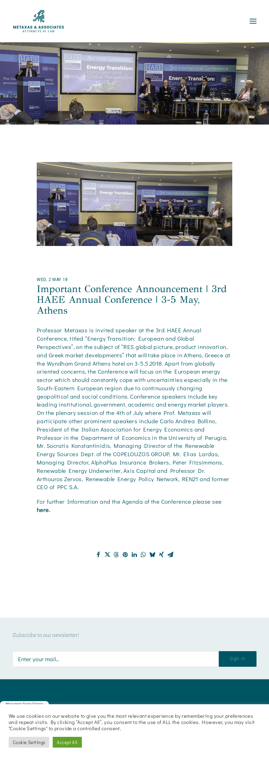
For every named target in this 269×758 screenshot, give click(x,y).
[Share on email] (170, 555)
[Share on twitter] (107, 555)
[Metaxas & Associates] (38, 21)
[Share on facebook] (98, 555)
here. (44, 510)
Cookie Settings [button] (29, 742)
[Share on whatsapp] (143, 555)
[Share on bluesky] (152, 555)
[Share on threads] (116, 555)
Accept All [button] (67, 742)
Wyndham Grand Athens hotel (86, 363)
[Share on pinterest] (125, 555)
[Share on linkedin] (134, 555)
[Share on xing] (161, 555)
